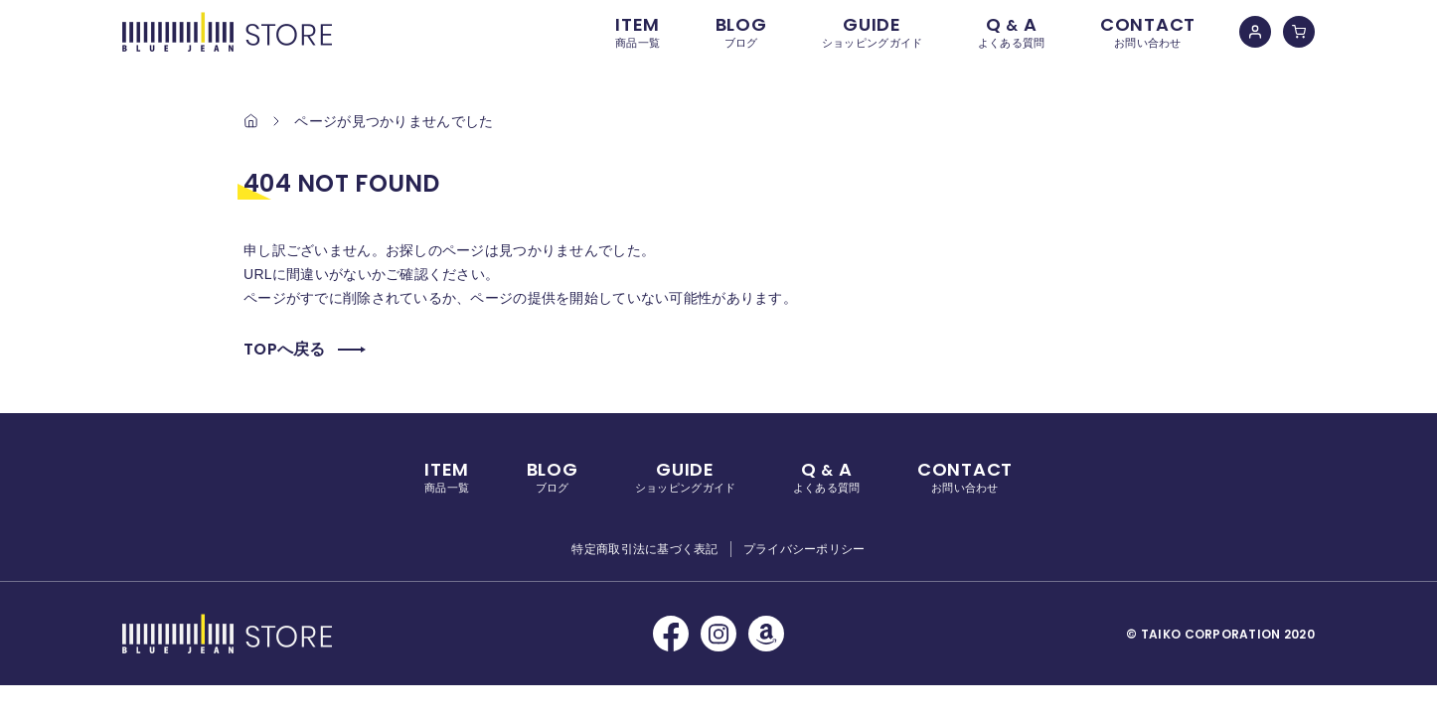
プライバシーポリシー (804, 549)
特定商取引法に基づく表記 (644, 549)
